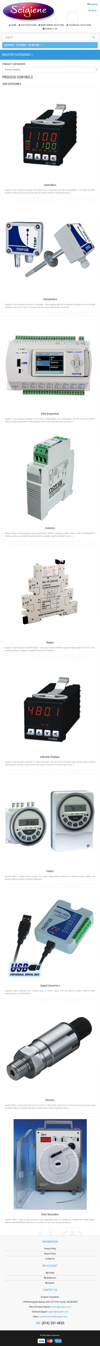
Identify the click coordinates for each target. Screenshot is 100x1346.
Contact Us (50, 29)
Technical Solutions (78, 25)
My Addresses (50, 1278)
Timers (50, 871)
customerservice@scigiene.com (53, 1316)
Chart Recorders (50, 1214)
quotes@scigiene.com (61, 1307)
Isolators (50, 528)
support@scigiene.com (58, 1311)
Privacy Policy (50, 1248)
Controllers (50, 185)
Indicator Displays (50, 756)
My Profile (50, 1273)
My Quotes (50, 1283)
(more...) (68, 193)
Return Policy (50, 1253)
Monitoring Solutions (51, 25)
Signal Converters (50, 985)
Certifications (28, 25)
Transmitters (50, 299)
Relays (50, 642)
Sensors (50, 1100)
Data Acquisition (50, 413)
